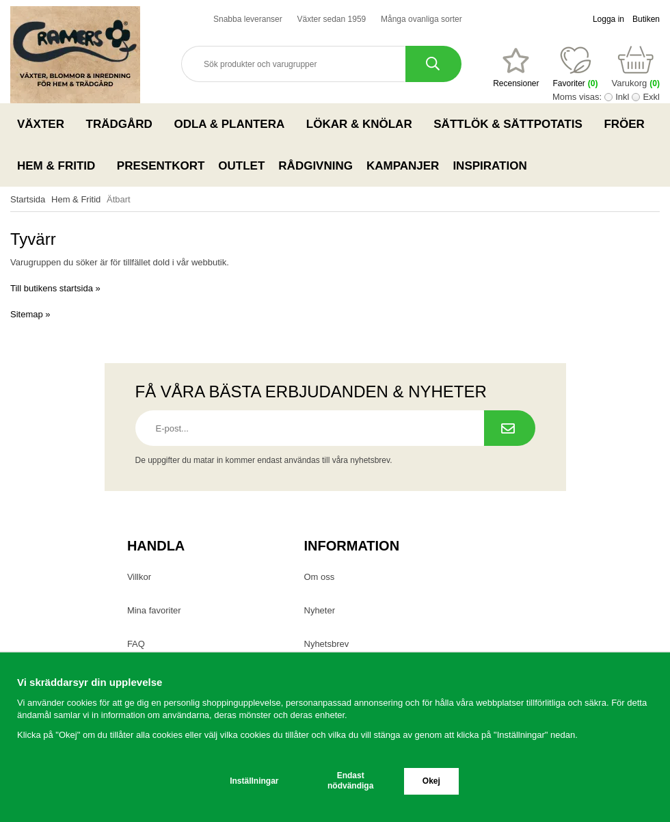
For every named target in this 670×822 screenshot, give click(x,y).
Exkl (651, 97)
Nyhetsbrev (326, 644)
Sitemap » (30, 314)
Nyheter (320, 610)
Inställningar (254, 781)
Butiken (646, 19)
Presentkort (160, 165)
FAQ (136, 644)
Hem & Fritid (60, 165)
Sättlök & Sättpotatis (511, 124)
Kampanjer (402, 165)
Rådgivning (315, 165)
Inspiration (489, 165)
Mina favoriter (154, 610)
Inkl (622, 97)
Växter (44, 124)
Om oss (319, 577)
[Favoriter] (516, 67)
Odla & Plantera (233, 124)
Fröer (628, 124)
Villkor (139, 577)
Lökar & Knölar (363, 124)
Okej (431, 781)
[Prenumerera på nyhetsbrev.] (509, 428)
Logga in (608, 19)
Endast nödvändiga (350, 781)
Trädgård (123, 124)
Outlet (241, 165)
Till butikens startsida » (55, 288)
